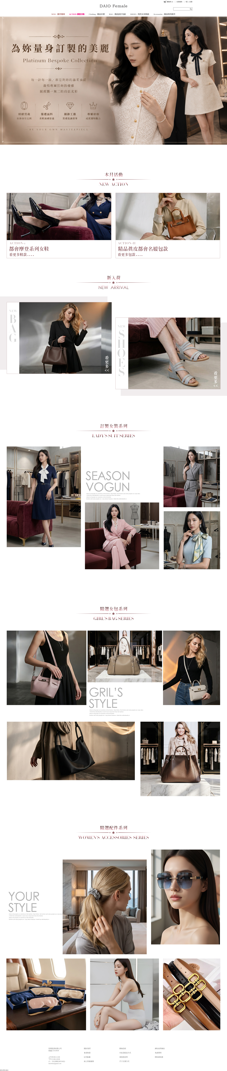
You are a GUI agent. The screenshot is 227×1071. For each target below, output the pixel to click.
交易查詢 (179, 2)
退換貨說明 (123, 1057)
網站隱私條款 (4, 1070)
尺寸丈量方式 (124, 1061)
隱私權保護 (159, 1057)
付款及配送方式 (125, 1053)
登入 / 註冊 (189, 2)
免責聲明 (158, 1053)
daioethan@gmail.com (54, 1063)
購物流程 (122, 1048)
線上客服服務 (89, 1061)
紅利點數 (87, 1057)
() (168, 2)
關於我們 (87, 1048)
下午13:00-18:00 (54, 1059)
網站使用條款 (160, 1048)
